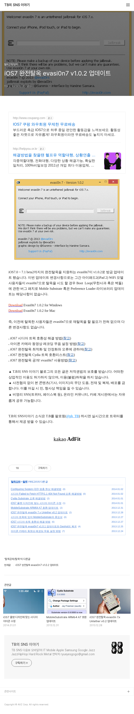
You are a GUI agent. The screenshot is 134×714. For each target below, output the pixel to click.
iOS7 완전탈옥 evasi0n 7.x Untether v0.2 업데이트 (39, 512)
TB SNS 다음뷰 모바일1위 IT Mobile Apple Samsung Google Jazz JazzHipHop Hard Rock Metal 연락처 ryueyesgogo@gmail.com (53, 652)
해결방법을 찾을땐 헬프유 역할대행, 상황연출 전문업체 (54, 155)
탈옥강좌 (15, 481)
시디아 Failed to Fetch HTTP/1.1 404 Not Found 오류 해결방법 (46, 493)
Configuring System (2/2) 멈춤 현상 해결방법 (36, 489)
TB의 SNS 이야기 (17, 5)
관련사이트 (10, 691)
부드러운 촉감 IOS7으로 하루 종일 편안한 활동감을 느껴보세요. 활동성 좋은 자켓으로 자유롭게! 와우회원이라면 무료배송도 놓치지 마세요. (66, 132)
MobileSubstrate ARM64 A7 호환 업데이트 (34, 507)
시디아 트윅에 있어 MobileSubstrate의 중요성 (36, 517)
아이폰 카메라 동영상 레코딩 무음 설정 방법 (36, 531)
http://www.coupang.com (29, 118)
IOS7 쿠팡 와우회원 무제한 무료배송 (44, 124)
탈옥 (25, 481)
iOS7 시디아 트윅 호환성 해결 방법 (30, 521)
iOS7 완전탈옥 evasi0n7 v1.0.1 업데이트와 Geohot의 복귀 (44, 526)
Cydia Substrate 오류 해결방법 (28, 498)
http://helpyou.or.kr (25, 148)
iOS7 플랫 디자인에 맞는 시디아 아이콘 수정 (36, 503)
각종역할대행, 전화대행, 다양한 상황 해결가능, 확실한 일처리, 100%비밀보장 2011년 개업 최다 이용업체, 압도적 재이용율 (54, 163)
